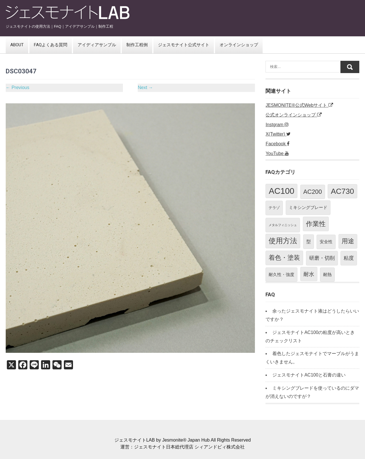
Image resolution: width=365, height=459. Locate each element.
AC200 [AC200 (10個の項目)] (312, 191)
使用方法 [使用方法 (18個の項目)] (283, 241)
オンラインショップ (239, 44)
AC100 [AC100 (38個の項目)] (281, 191)
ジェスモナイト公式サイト (183, 44)
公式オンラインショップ (293, 114)
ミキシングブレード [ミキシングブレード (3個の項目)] (308, 207)
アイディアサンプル (97, 44)
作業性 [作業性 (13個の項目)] (316, 224)
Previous (17, 87)
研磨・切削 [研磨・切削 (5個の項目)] (322, 258)
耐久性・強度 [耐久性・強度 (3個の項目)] (281, 274)
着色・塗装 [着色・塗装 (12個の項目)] (284, 257)
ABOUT (17, 44)
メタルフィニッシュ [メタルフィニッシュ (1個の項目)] (283, 225)
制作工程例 (137, 44)
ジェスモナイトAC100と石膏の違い (309, 375)
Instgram (277, 124)
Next (145, 87)
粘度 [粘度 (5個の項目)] (349, 258)
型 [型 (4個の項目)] (308, 241)
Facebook (277, 143)
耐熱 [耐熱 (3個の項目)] (327, 274)
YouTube (277, 153)
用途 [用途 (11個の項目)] (348, 241)
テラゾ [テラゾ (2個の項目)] (274, 208)
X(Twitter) (278, 134)
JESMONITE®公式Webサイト (299, 105)
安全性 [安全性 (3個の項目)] (326, 241)
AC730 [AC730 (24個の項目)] (342, 191)
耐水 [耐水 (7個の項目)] (308, 274)
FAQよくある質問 (50, 44)
